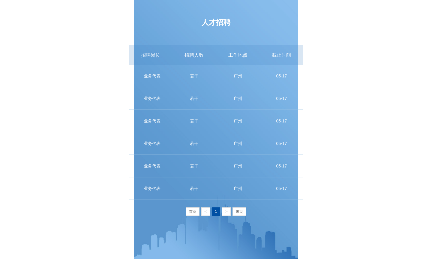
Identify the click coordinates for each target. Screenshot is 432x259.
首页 (192, 211)
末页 (239, 211)
